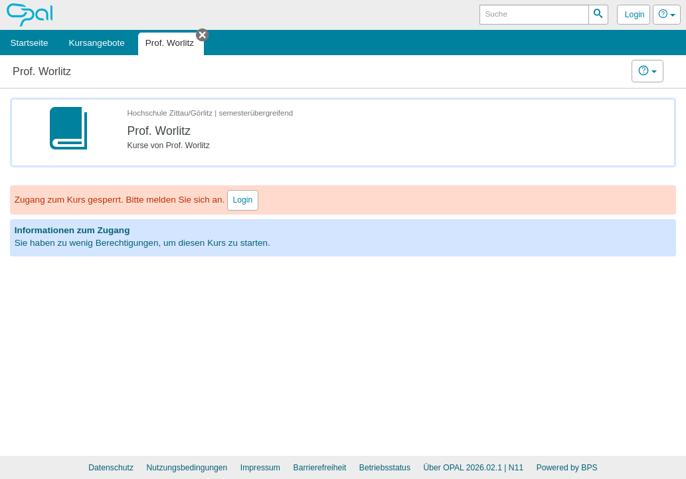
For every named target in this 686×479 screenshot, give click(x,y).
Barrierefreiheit (320, 467)
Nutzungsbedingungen (186, 467)
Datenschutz (110, 467)
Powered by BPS (567, 467)
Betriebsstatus (384, 467)
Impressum (260, 467)
